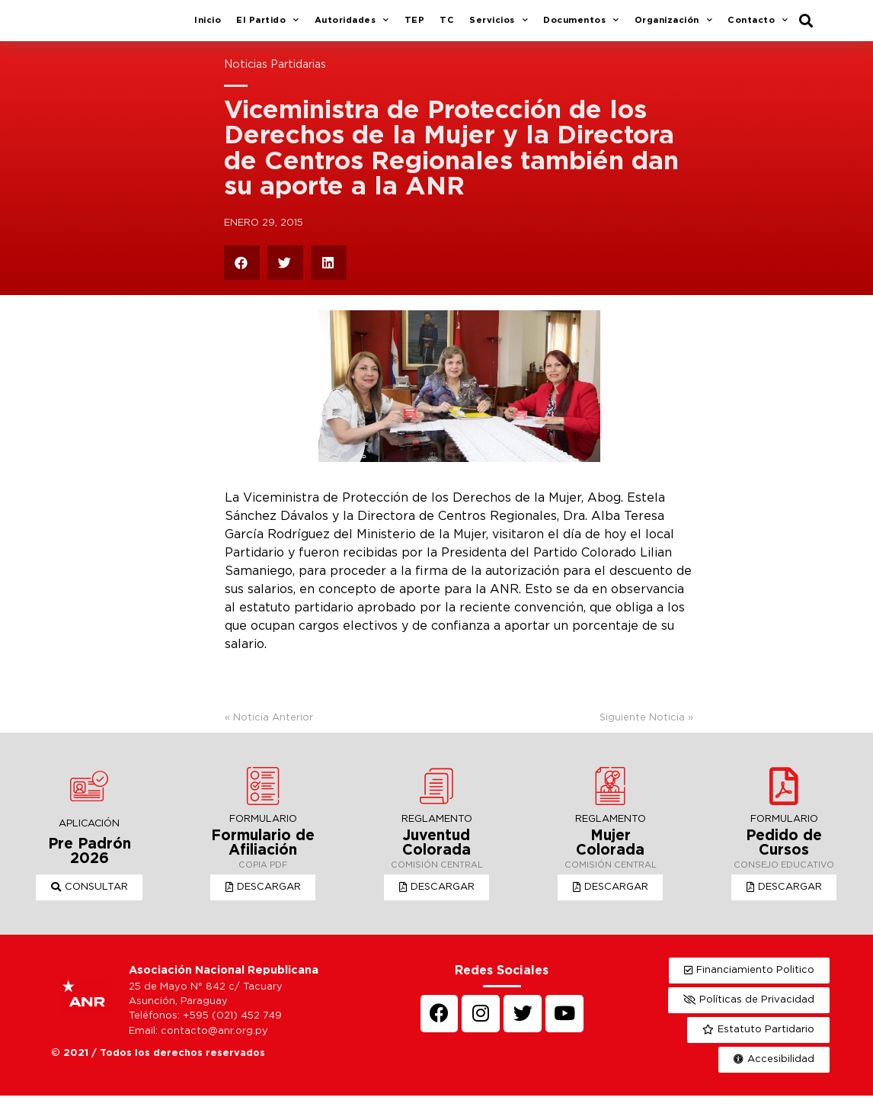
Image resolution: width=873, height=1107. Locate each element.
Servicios (498, 26)
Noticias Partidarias (275, 76)
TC (447, 26)
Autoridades (352, 26)
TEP (415, 26)
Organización (674, 26)
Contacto (758, 26)
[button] (89, 899)
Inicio (207, 26)
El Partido (267, 26)
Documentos (581, 26)
